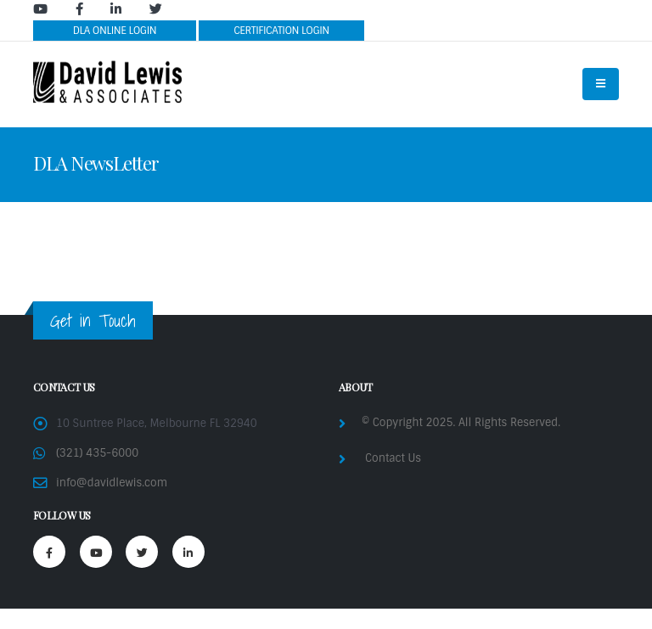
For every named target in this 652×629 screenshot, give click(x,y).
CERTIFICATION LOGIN (281, 30)
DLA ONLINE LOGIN (115, 30)
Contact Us (393, 458)
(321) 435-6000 (97, 453)
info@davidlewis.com (111, 482)
